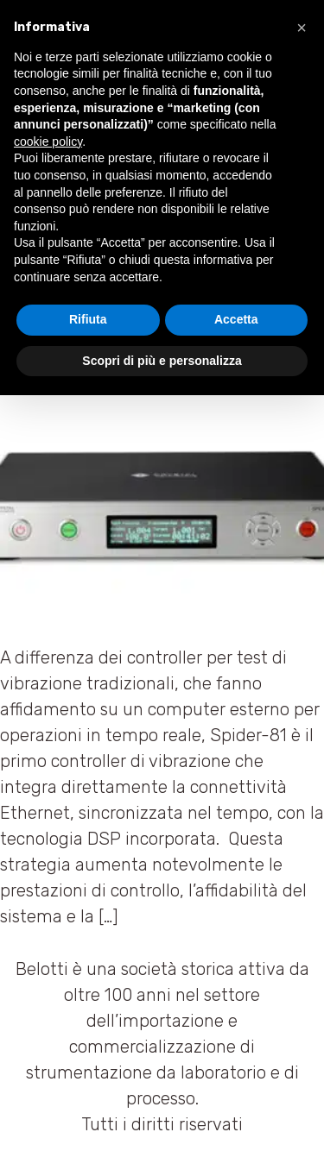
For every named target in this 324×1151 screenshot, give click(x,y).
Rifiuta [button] (88, 319)
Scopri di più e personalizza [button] (161, 361)
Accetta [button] (236, 319)
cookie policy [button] (48, 141)
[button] (301, 27)
